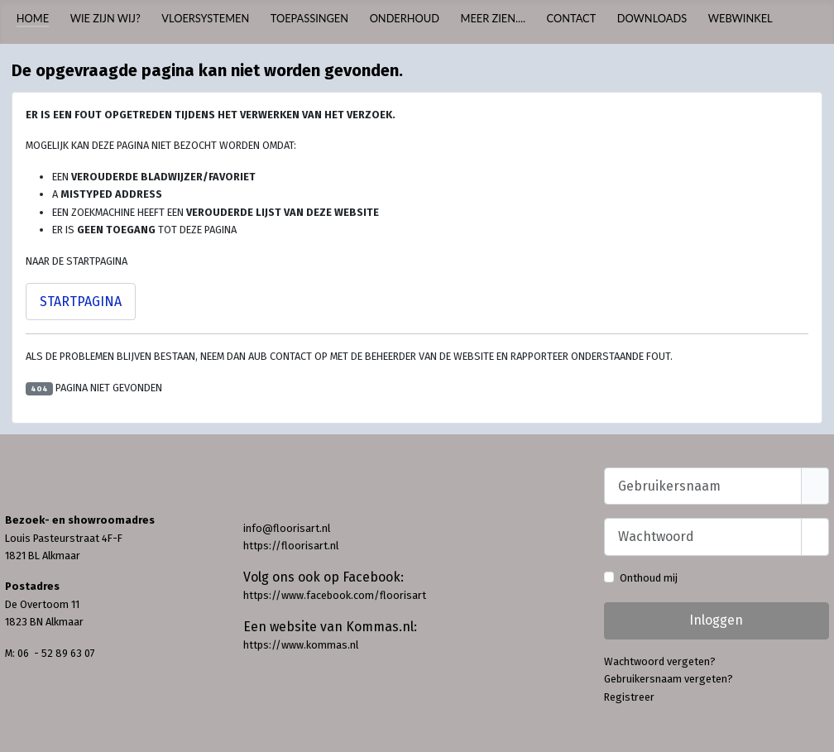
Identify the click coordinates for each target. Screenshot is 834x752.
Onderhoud (404, 18)
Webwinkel (740, 18)
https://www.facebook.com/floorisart (334, 595)
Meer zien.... (493, 18)
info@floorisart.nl (286, 528)
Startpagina (81, 301)
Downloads (652, 18)
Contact (572, 18)
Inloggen (716, 620)
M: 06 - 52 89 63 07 (50, 653)
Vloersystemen (205, 18)
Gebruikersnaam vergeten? (668, 679)
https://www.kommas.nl (300, 645)
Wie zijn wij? (105, 18)
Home (33, 18)
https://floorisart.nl (290, 545)
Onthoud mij (649, 578)
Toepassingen (309, 18)
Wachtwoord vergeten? (660, 661)
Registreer (629, 697)
